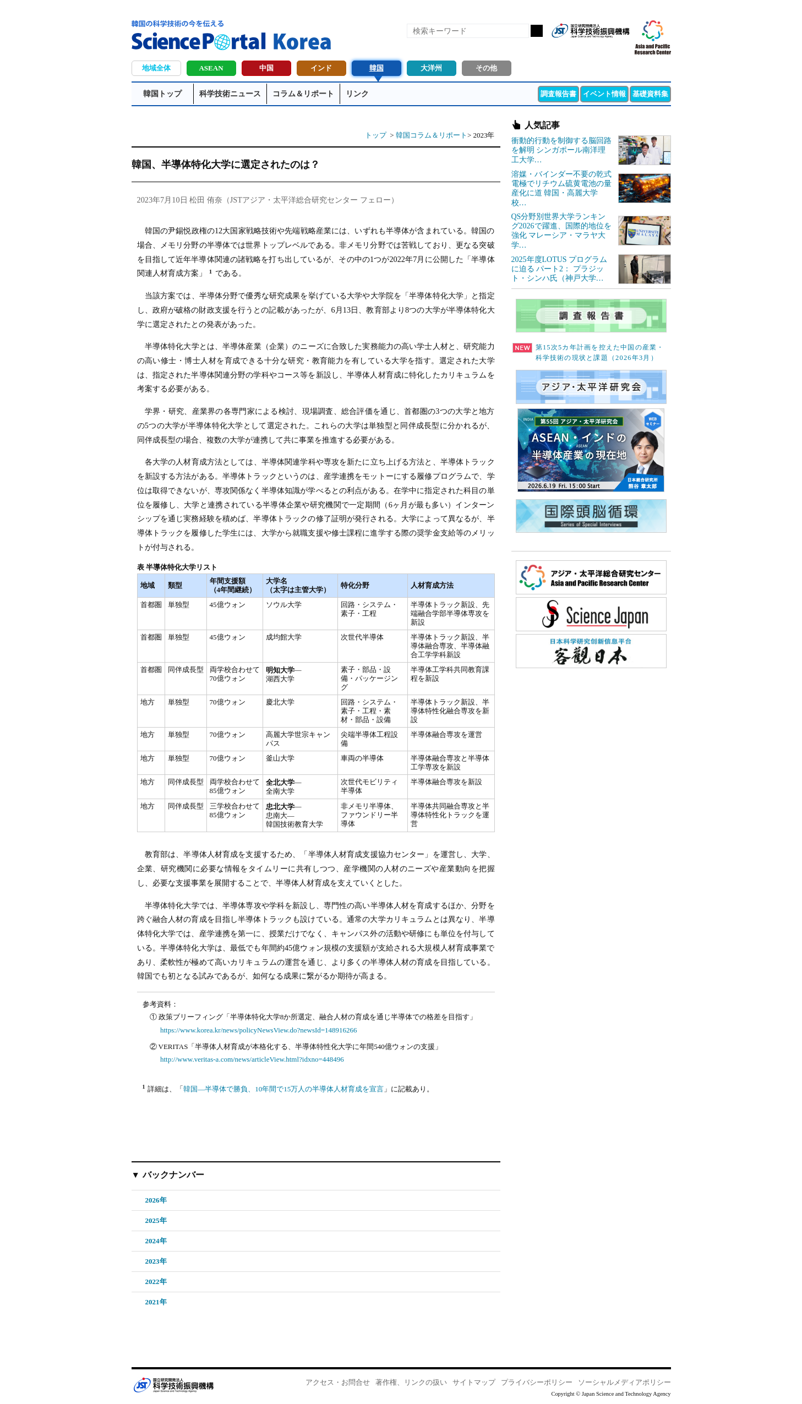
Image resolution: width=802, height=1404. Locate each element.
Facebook (583, 48)
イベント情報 (604, 94)
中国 (266, 68)
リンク (357, 94)
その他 (486, 68)
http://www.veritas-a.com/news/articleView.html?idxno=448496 (252, 1059)
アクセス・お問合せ (337, 1382)
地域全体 (156, 68)
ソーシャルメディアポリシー (624, 1382)
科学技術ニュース (230, 94)
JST (173, 1384)
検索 (537, 31)
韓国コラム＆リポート (431, 135)
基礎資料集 (650, 94)
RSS (564, 48)
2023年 (156, 1261)
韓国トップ (162, 94)
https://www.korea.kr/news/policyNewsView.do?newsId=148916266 (258, 1030)
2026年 (156, 1200)
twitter (601, 48)
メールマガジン (620, 48)
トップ (375, 135)
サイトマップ (473, 1382)
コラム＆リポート (303, 94)
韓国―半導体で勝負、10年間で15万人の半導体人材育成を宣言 (283, 1089)
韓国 (376, 68)
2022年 (156, 1281)
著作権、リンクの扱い (411, 1382)
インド (321, 68)
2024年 (156, 1241)
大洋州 (431, 68)
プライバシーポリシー (536, 1382)
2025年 (156, 1220)
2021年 (156, 1302)
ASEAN (211, 68)
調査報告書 (558, 94)
